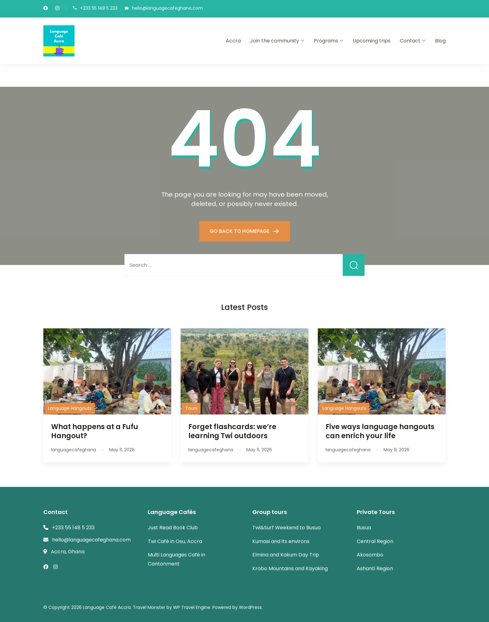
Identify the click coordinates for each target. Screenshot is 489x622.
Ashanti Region (375, 568)
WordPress (250, 607)
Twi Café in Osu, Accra (175, 541)
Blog (440, 40)
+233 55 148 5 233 (99, 8)
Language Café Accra (107, 607)
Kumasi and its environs (280, 541)
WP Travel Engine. (192, 607)
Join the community (274, 40)
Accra (233, 40)
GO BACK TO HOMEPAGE (240, 231)
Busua (364, 527)
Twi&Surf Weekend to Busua (286, 527)
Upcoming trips (371, 40)
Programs (326, 40)
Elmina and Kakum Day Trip (285, 554)
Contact (410, 40)
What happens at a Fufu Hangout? (94, 431)
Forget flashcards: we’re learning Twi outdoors (232, 431)
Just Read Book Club (173, 527)
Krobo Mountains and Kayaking (290, 568)
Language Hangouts (70, 408)
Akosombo (370, 554)
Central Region (375, 541)
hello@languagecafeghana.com (167, 8)
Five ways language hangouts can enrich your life (380, 431)
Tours (191, 408)
